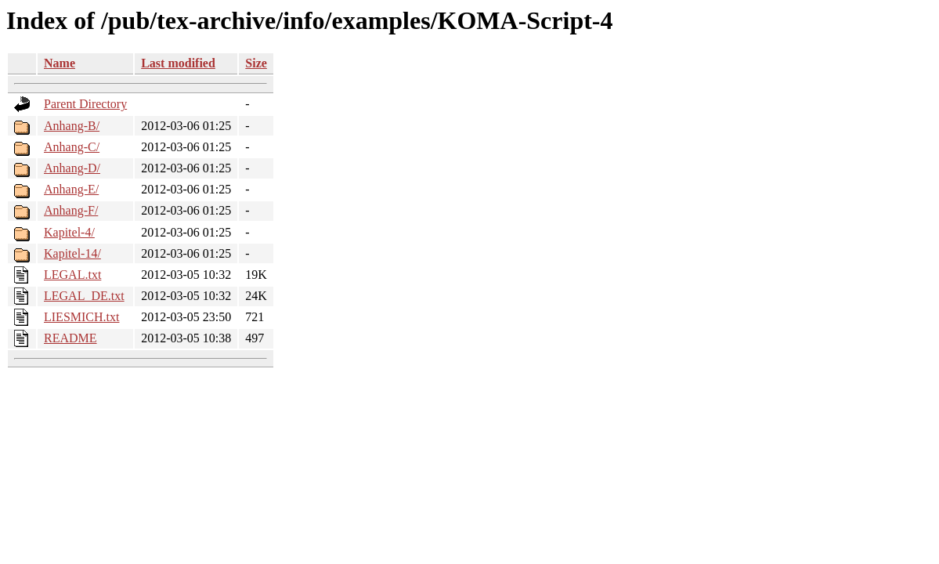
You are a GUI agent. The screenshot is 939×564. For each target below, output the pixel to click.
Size (256, 63)
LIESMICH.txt (81, 317)
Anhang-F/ (71, 210)
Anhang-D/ (72, 168)
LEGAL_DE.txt (84, 295)
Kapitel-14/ (72, 253)
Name (59, 63)
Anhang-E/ (71, 189)
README (70, 338)
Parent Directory (85, 103)
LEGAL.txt (72, 274)
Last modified (178, 63)
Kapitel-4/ (69, 232)
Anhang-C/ (71, 147)
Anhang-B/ (71, 125)
